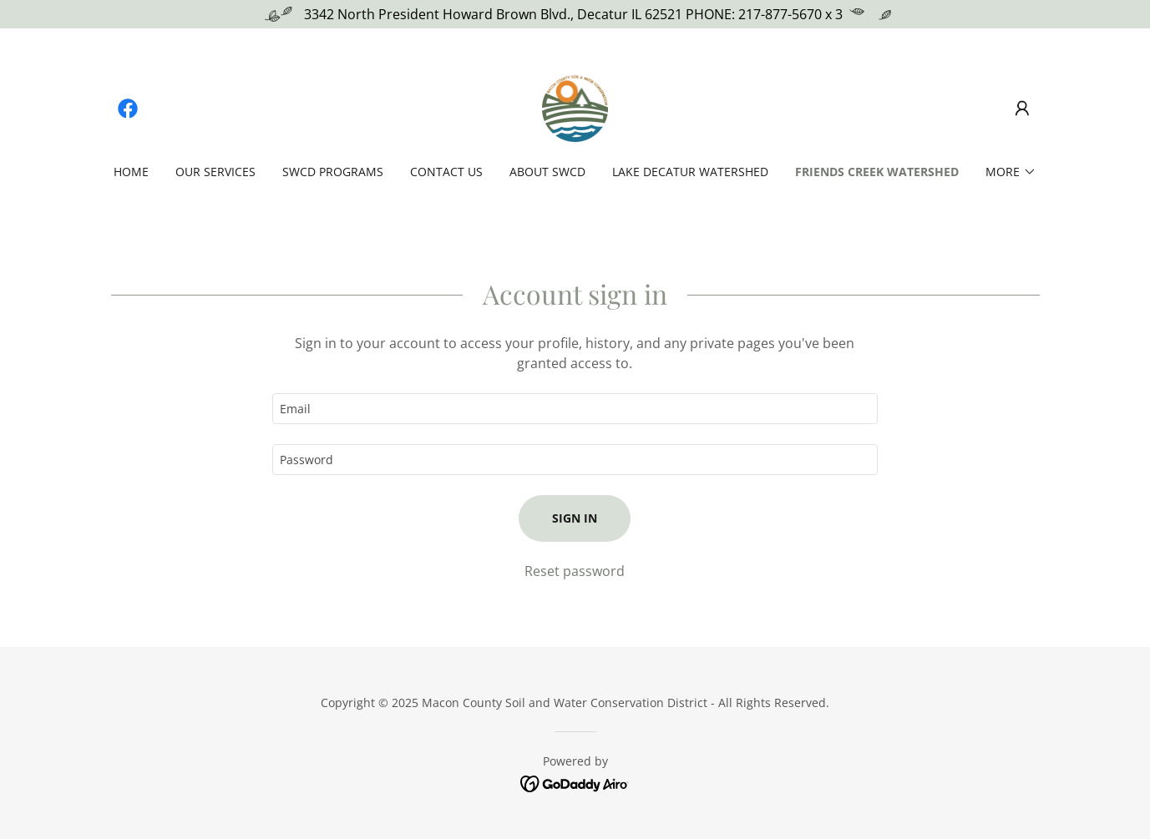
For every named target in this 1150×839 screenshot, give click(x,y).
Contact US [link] (446, 171)
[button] (1022, 108)
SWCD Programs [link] (332, 171)
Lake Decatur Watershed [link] (690, 171)
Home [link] (131, 171)
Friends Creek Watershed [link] (877, 171)
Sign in (574, 518)
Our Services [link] (215, 171)
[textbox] (575, 408)
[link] (127, 108)
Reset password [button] (574, 571)
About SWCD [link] (547, 171)
